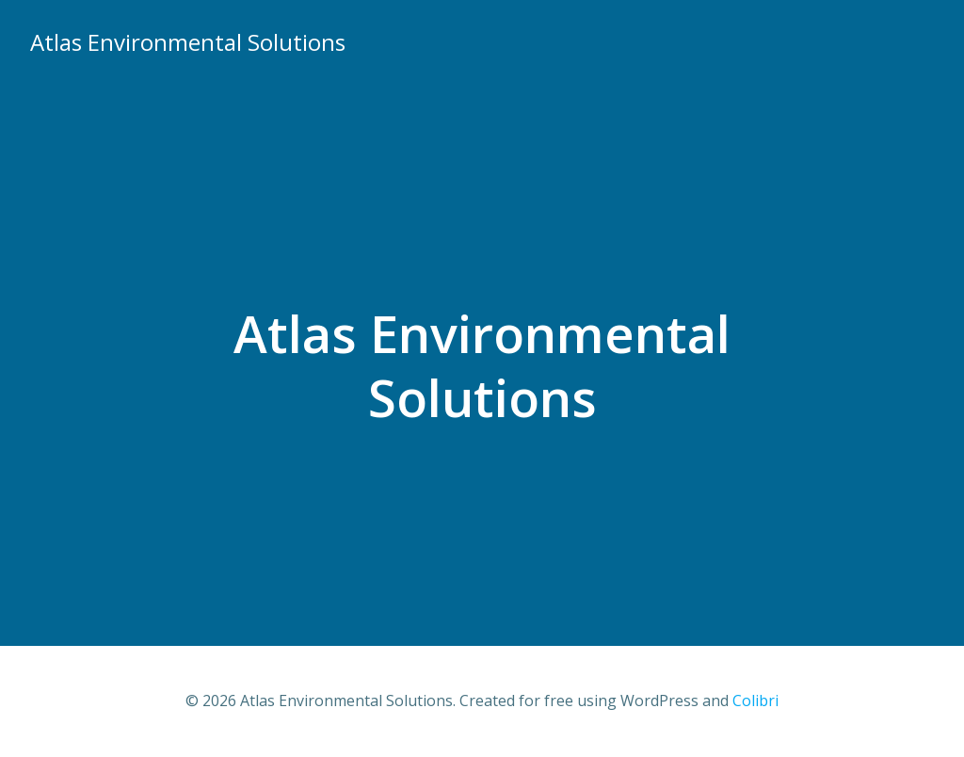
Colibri (755, 700)
